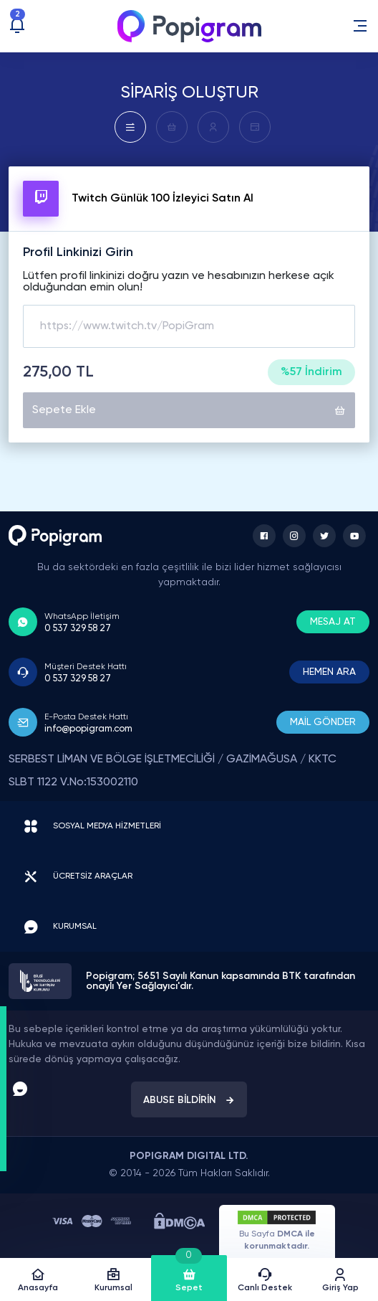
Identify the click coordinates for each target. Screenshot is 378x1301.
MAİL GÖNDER (323, 722)
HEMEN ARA (329, 672)
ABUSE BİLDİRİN (189, 1100)
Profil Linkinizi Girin (78, 252)
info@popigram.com (88, 729)
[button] (360, 25)
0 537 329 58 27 (77, 628)
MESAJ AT (333, 622)
